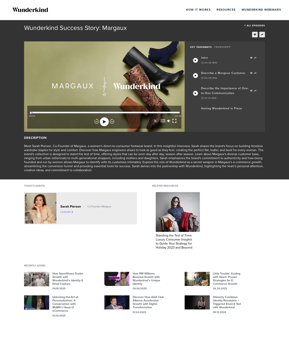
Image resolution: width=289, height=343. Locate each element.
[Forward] (112, 122)
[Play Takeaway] (195, 60)
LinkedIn (67, 212)
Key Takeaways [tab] (201, 47)
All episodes (254, 25)
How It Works (198, 9)
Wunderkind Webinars (261, 9)
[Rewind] (96, 122)
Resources (226, 9)
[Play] (104, 121)
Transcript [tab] (222, 47)
